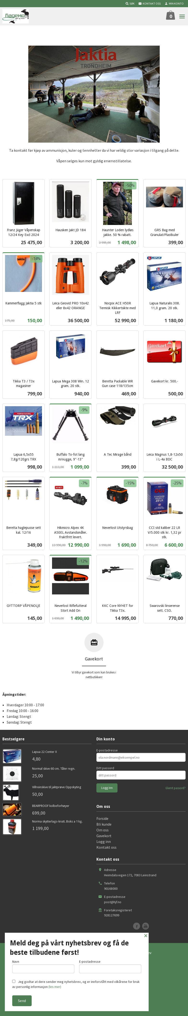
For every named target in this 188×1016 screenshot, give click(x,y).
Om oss (102, 830)
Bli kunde (104, 824)
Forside (102, 818)
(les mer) (54, 987)
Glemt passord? (175, 788)
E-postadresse (107, 750)
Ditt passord (105, 768)
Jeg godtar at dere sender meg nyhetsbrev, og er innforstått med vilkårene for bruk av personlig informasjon (76, 984)
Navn (43, 966)
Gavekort (104, 835)
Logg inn (103, 841)
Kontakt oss (106, 847)
